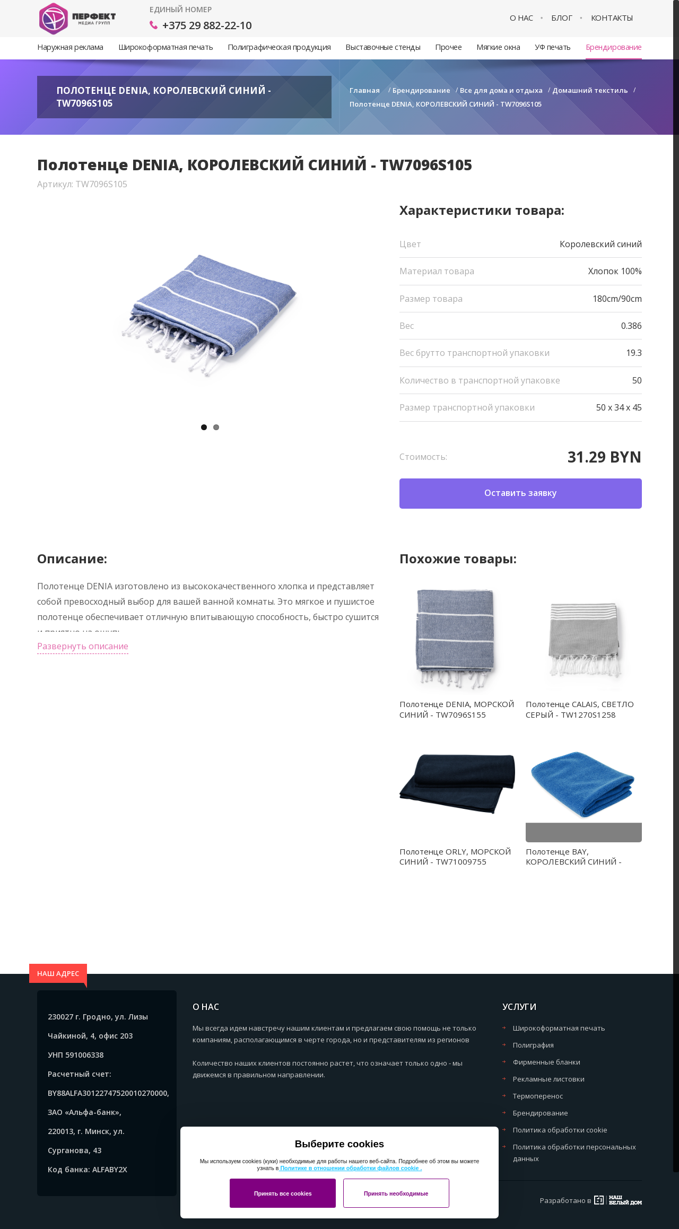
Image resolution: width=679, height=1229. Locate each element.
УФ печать (553, 47)
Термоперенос (538, 1096)
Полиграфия (533, 1045)
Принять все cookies (283, 1193)
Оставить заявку (520, 493)
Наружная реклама (70, 47)
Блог (561, 18)
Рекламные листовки (549, 1079)
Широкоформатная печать (165, 47)
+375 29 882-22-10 (206, 25)
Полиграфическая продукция (279, 47)
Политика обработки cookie (560, 1130)
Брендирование (614, 47)
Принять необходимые (396, 1193)
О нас (521, 18)
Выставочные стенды (382, 47)
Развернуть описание (82, 646)
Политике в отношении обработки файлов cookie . (350, 1168)
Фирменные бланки (546, 1062)
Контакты (612, 18)
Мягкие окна (498, 47)
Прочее (448, 47)
